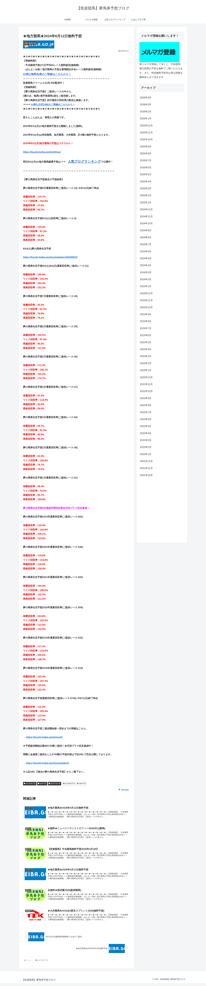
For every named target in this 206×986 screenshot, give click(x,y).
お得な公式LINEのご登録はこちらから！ (53, 104)
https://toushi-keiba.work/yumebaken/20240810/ (50, 257)
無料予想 (42, 783)
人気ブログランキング (84, 161)
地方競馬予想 (30, 783)
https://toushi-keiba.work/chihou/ (42, 152)
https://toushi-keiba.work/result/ (44, 737)
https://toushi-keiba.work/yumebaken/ (47, 763)
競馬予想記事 (54, 783)
